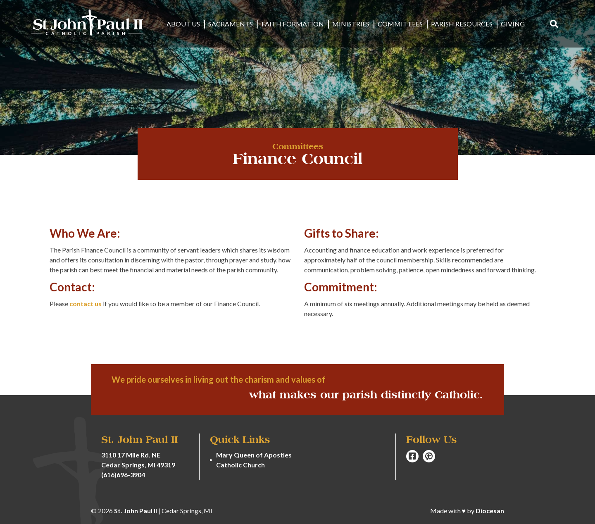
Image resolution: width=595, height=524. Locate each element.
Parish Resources (462, 24)
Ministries (350, 24)
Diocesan (490, 510)
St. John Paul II (135, 510)
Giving (513, 24)
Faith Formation (293, 24)
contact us (85, 303)
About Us (183, 24)
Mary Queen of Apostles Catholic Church (254, 460)
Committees (400, 24)
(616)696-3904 (123, 475)
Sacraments (231, 24)
